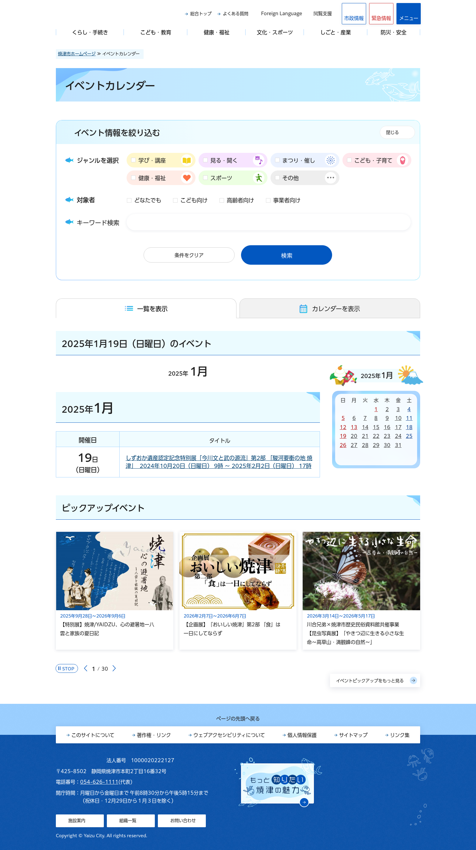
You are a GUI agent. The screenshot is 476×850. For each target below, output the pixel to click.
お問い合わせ (183, 820)
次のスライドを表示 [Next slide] (114, 668)
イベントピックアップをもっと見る (370, 681)
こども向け (194, 200)
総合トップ (201, 14)
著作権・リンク (154, 735)
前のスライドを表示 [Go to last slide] (85, 668)
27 (354, 445)
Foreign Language (281, 13)
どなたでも (147, 200)
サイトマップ (353, 735)
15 (376, 427)
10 (398, 418)
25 (409, 436)
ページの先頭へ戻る (238, 718)
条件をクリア (189, 255)
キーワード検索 (98, 223)
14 (365, 427)
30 (387, 445)
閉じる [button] (392, 132)
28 (365, 445)
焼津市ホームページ (77, 54)
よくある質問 (235, 14)
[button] (381, 13)
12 (343, 427)
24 (398, 436)
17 (398, 427)
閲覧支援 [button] (323, 13)
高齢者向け (240, 200)
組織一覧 (127, 820)
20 (354, 436)
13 (354, 427)
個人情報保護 (302, 735)
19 (343, 436)
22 (376, 436)
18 (409, 427)
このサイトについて (92, 735)
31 (398, 445)
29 (376, 445)
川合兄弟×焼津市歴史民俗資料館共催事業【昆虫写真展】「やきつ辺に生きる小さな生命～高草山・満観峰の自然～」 (355, 633)
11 (409, 418)
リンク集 (400, 735)
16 (387, 427)
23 (387, 436)
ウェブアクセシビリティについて (229, 735)
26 (343, 445)
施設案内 (76, 820)
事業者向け (287, 200)
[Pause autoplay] (67, 668)
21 (365, 436)
